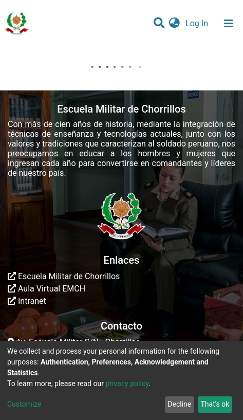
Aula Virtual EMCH (46, 289)
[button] (174, 23)
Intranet (27, 301)
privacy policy (126, 383)
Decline (179, 404)
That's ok (214, 404)
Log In (197, 23)
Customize (24, 404)
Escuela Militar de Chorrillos (64, 276)
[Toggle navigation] (228, 23)
